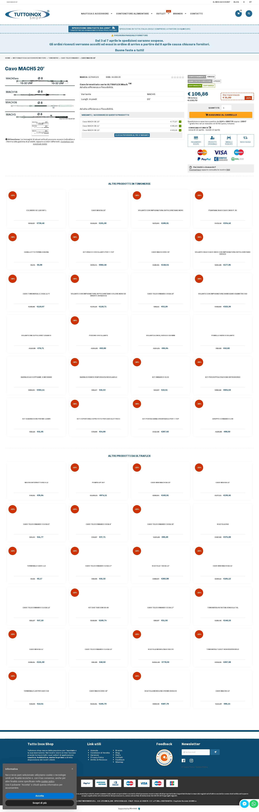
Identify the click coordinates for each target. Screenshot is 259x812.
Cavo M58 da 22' (98, 210)
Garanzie (95, 755)
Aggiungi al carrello (221, 114)
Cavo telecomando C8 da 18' (160, 294)
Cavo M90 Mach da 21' (223, 566)
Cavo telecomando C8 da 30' (160, 524)
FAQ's (118, 755)
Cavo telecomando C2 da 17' (98, 566)
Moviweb (135, 809)
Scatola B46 (223, 524)
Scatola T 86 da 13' (160, 566)
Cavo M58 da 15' (223, 483)
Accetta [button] (40, 795)
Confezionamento (197, 77)
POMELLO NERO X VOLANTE (222, 336)
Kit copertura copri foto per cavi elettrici (98, 419)
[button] (72, 768)
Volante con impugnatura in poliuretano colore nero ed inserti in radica (98, 295)
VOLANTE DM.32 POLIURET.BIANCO (36, 336)
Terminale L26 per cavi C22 (36, 691)
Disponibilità (195, 86)
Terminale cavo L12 (36, 566)
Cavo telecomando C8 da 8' (98, 524)
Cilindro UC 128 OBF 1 (36, 210)
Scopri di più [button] (40, 803)
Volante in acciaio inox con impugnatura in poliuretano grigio (222, 253)
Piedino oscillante (98, 336)
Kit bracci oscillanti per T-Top (98, 252)
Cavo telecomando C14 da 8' (36, 524)
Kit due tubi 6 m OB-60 (98, 608)
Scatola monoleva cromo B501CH (161, 691)
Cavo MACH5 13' (223, 691)
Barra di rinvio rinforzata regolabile (98, 377)
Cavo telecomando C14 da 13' (98, 649)
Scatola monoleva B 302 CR (160, 649)
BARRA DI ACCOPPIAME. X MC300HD (36, 377)
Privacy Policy (97, 757)
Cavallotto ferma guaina (36, 252)
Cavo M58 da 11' (36, 649)
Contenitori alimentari (134, 13)
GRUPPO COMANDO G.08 (222, 419)
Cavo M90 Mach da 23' (160, 483)
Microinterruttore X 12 (36, 483)
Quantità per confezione (200, 81)
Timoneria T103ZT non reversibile (222, 649)
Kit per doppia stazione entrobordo (222, 377)
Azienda (94, 750)
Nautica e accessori (96, 13)
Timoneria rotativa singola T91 (222, 608)
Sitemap (119, 762)
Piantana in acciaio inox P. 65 (222, 210)
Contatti (196, 13)
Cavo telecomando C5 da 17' (160, 608)
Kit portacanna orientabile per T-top (160, 419)
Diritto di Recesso (99, 760)
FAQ (228, 170)
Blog (236, 2)
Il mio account (221, 2)
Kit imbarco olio (160, 377)
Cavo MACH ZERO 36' (160, 252)
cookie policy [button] (47, 781)
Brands (179, 13)
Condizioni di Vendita (100, 753)
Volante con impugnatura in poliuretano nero (160, 210)
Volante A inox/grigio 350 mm (160, 336)
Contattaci (195, 170)
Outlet (162, 13)
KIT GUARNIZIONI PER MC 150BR (36, 419)
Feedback (120, 760)
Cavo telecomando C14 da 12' (36, 608)
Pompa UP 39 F (98, 483)
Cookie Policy (201, 767)
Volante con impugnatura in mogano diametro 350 (222, 294)
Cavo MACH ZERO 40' (98, 691)
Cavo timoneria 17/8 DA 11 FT (36, 294)
